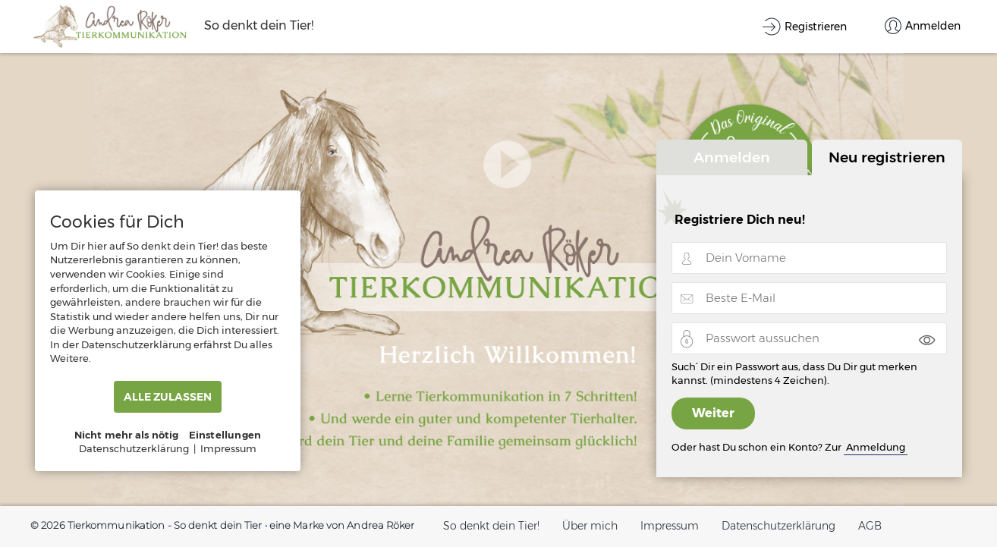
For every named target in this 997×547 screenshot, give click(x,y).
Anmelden (731, 157)
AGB (870, 526)
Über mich (590, 526)
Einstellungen (225, 435)
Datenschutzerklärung (778, 526)
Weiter (713, 413)
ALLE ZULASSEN (168, 397)
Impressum (669, 526)
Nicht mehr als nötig (126, 435)
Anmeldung (875, 447)
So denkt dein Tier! (491, 526)
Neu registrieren (887, 157)
